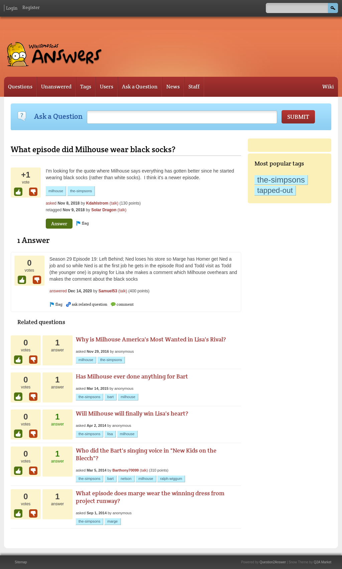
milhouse (55, 191)
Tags (85, 86)
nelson (126, 479)
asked (51, 203)
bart (110, 397)
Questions (20, 86)
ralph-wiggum (171, 479)
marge (112, 521)
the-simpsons (281, 179)
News (173, 86)
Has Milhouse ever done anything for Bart (132, 376)
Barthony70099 (126, 470)
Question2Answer (273, 562)
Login (11, 8)
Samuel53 (108, 291)
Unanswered (56, 86)
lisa (110, 434)
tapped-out (275, 190)
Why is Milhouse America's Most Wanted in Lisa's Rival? (151, 339)
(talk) (114, 203)
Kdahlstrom (97, 203)
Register (31, 7)
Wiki (328, 86)
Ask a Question (140, 86)
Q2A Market (322, 562)
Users (106, 86)
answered (58, 291)
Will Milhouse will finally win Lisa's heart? (132, 413)
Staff (194, 86)
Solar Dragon (103, 210)
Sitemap (21, 562)
